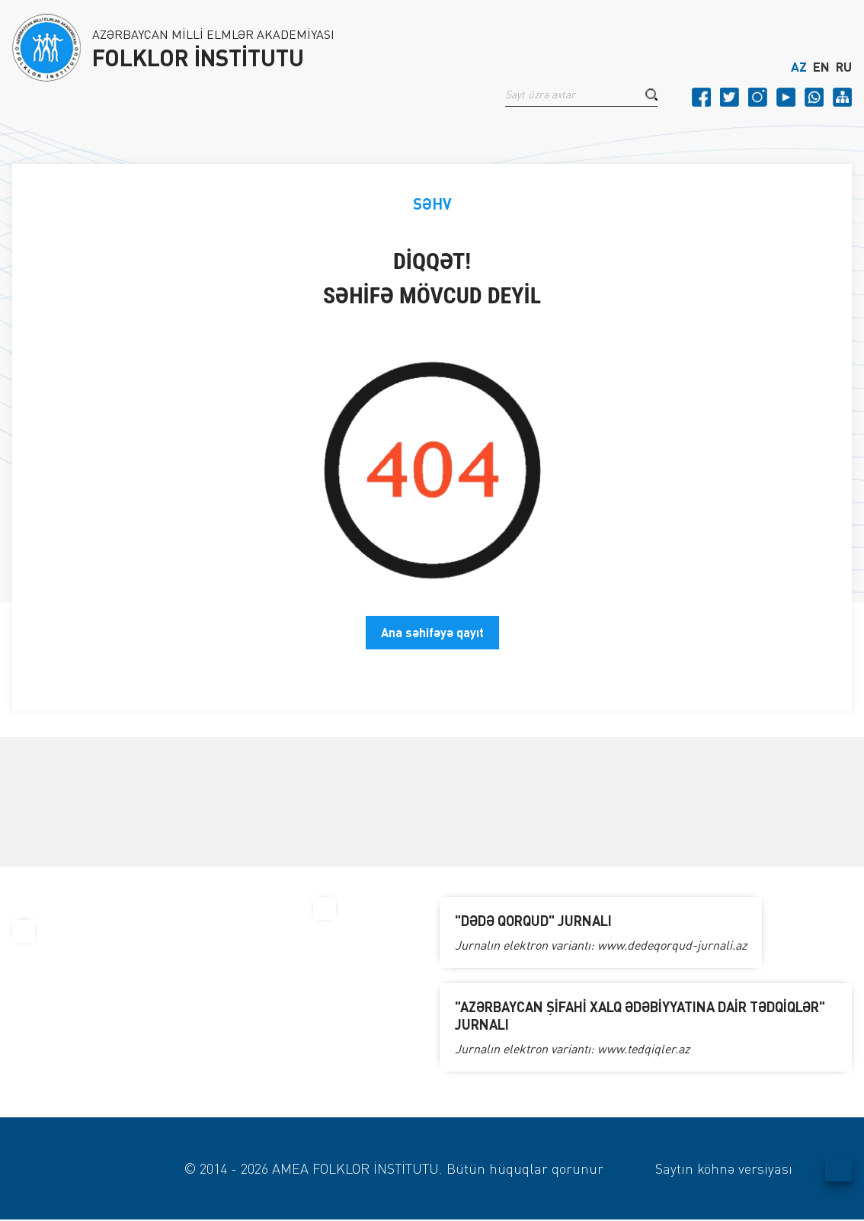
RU (844, 67)
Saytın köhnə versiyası (723, 1168)
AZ (799, 67)
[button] (651, 94)
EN (821, 67)
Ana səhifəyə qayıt (432, 632)
